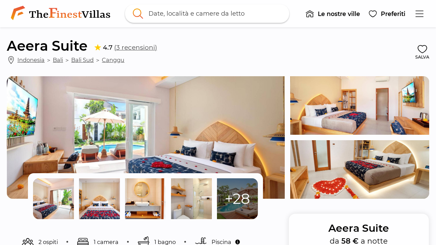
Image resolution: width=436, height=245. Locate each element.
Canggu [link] (113, 59)
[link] (62, 13)
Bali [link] (58, 59)
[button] (332, 13)
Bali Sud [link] (82, 59)
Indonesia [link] (31, 59)
